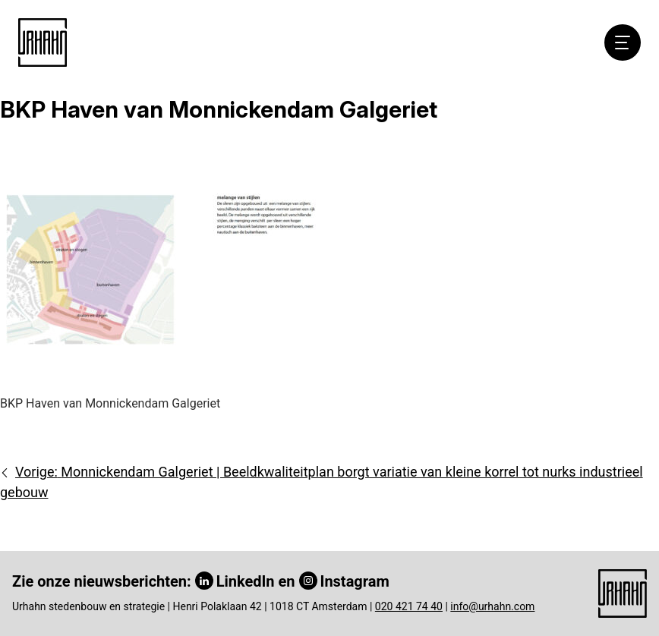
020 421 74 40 (409, 606)
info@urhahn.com (492, 606)
